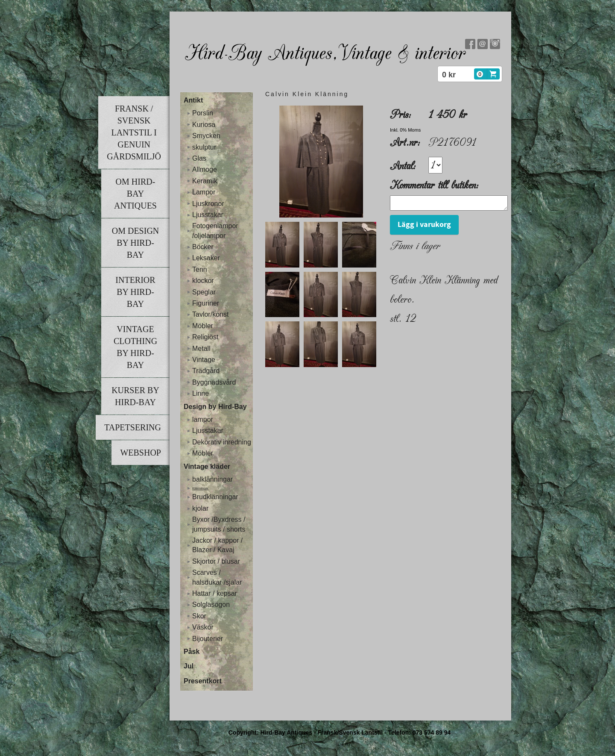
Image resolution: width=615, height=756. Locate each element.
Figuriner (205, 303)
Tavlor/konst (210, 314)
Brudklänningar (215, 496)
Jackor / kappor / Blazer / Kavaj (217, 545)
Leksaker (206, 258)
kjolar (200, 508)
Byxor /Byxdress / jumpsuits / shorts (218, 524)
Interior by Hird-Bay (135, 292)
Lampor (203, 192)
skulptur (204, 147)
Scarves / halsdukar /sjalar (217, 577)
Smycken (206, 135)
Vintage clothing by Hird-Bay (135, 347)
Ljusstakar (207, 214)
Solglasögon (211, 604)
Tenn (199, 269)
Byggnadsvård (214, 382)
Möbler (202, 325)
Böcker (203, 246)
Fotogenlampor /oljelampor (215, 230)
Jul (188, 666)
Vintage (203, 359)
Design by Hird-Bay (215, 406)
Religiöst (205, 337)
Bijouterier (207, 638)
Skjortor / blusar (216, 561)
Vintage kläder (207, 466)
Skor (199, 616)
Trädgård (206, 370)
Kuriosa (203, 124)
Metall (201, 348)
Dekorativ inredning (221, 442)
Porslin (202, 113)
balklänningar (212, 479)
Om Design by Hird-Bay (135, 242)
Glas (199, 158)
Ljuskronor (208, 203)
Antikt (193, 100)
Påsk (191, 651)
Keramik (204, 181)
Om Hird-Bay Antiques (135, 193)
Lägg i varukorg (424, 227)
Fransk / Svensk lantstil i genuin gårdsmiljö (134, 132)
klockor (203, 280)
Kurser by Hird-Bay (135, 396)
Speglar (204, 292)
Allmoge (204, 169)
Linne (200, 393)
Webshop (140, 452)
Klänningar (200, 488)
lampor (202, 419)
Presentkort (203, 681)
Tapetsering (132, 427)
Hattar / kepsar (214, 593)
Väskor (203, 627)
